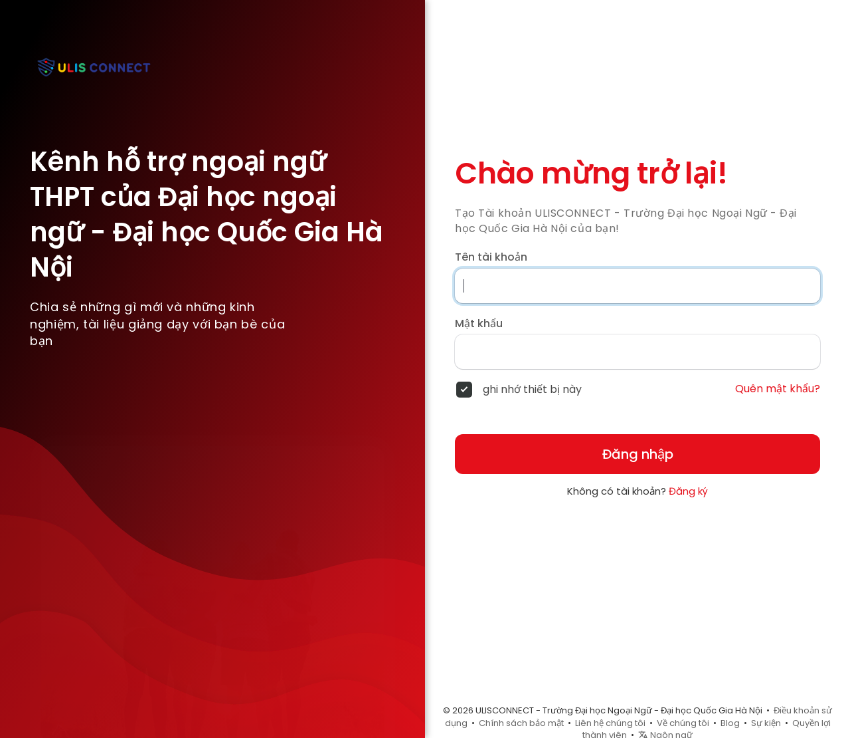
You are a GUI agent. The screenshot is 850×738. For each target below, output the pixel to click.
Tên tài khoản (491, 257)
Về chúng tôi (683, 723)
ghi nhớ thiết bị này (532, 389)
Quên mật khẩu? (777, 389)
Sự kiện (766, 723)
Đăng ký (688, 491)
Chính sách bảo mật (521, 723)
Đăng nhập (637, 454)
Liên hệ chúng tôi (610, 723)
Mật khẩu (479, 323)
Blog (730, 723)
